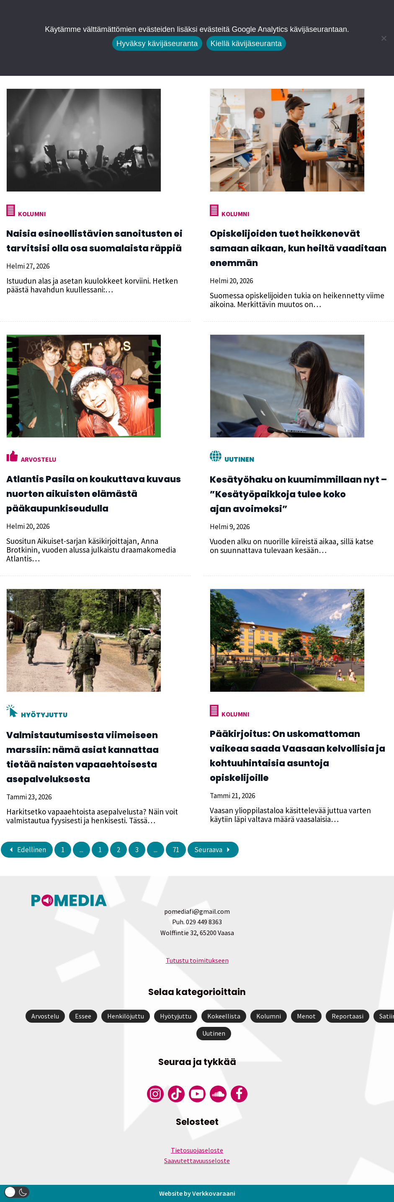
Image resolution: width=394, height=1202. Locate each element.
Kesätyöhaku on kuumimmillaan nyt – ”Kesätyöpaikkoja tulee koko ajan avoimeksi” (298, 494)
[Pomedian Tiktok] (176, 1094)
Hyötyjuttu (44, 715)
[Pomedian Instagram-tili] (155, 1094)
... (81, 849)
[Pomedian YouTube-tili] (197, 1094)
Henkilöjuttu (125, 1016)
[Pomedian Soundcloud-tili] (218, 1094)
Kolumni (32, 213)
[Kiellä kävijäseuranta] (383, 38)
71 (176, 849)
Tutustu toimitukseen (197, 960)
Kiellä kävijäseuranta (246, 43)
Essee (83, 1016)
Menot (306, 1016)
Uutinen (239, 459)
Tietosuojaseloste (197, 1150)
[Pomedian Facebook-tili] (239, 1094)
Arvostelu (39, 459)
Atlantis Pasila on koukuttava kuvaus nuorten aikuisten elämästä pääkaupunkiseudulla (93, 493)
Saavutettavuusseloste (197, 1160)
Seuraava (213, 849)
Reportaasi (347, 1016)
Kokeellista (223, 1016)
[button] (16, 1192)
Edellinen (27, 849)
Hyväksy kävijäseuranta (157, 43)
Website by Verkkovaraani (197, 1193)
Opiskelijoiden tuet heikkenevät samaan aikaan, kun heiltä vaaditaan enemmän (298, 248)
